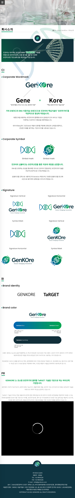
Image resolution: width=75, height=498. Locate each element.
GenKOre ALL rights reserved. (44, 492)
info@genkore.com (40, 482)
